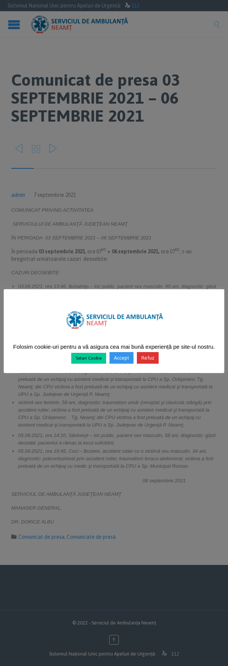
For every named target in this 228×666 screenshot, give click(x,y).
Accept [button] (121, 358)
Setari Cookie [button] (89, 358)
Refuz (147, 358)
